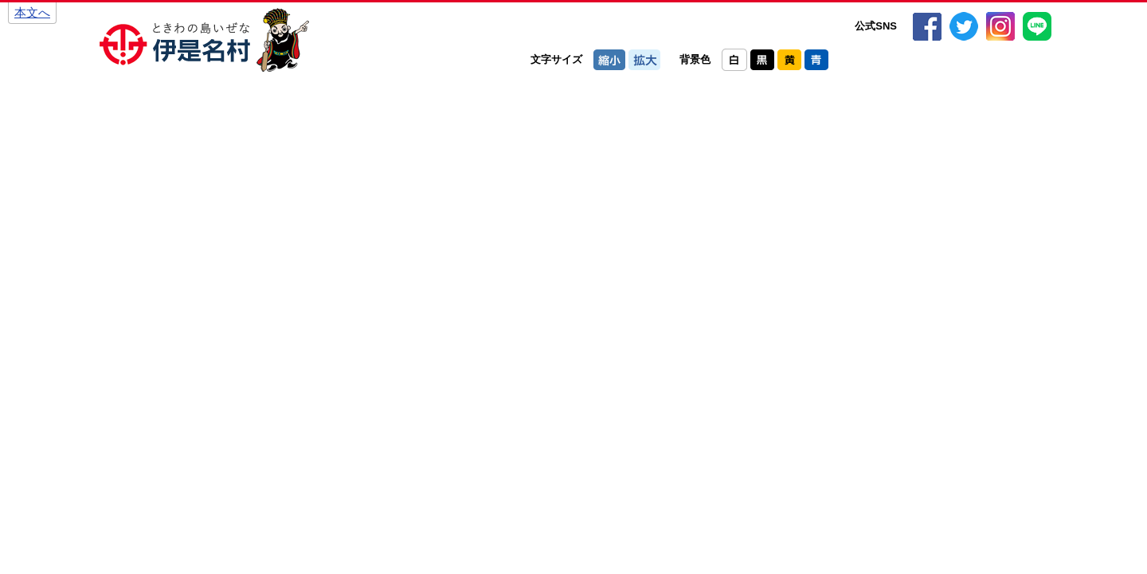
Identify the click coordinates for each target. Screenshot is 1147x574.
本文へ (32, 12)
